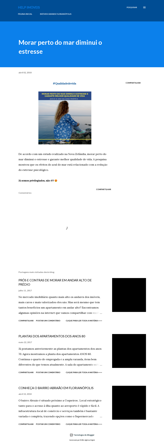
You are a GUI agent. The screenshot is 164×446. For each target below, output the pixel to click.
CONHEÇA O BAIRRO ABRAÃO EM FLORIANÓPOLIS (56, 388)
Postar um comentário (48, 320)
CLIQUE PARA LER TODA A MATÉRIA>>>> (84, 320)
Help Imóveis (29, 7)
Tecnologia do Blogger (82, 435)
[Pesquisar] (132, 7)
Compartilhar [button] (133, 83)
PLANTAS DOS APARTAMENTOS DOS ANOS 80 (52, 336)
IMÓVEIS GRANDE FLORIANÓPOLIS (55, 14)
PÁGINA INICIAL (25, 14)
